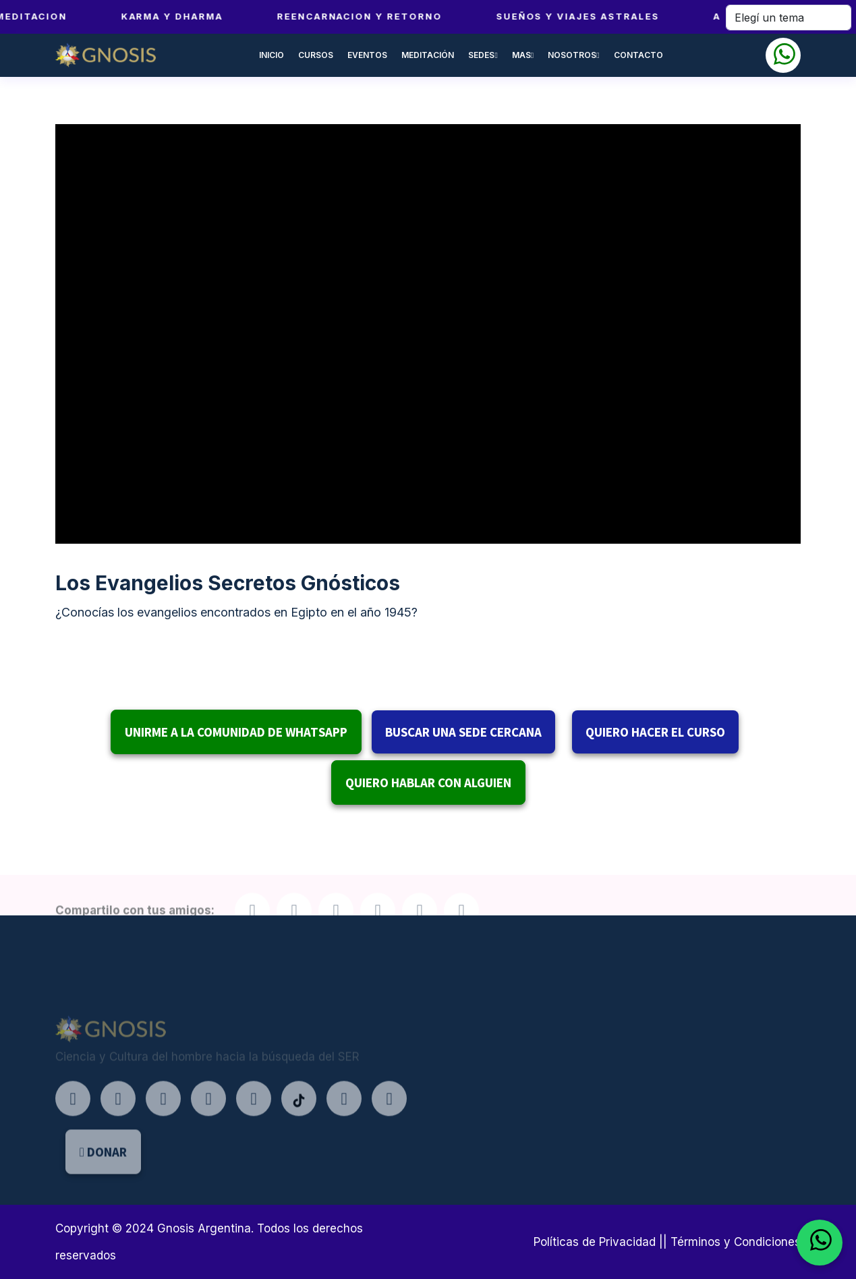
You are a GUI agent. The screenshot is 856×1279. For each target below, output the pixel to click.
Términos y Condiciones (735, 1242)
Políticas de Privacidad (595, 1242)
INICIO (271, 55)
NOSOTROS (573, 55)
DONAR (103, 1171)
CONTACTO (638, 55)
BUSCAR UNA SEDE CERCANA (463, 732)
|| (663, 1242)
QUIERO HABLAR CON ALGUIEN (428, 782)
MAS (523, 55)
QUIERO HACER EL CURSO (655, 732)
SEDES (482, 55)
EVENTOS (367, 55)
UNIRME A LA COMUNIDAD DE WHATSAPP (236, 732)
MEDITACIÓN (427, 55)
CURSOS (315, 55)
